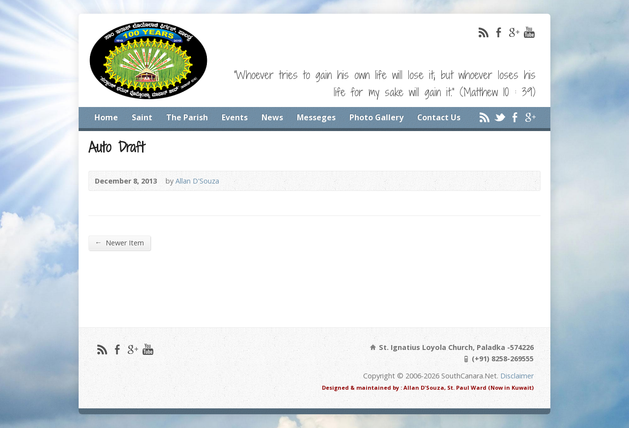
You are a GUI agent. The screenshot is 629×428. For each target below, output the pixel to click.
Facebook (498, 32)
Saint (142, 117)
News (272, 117)
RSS (483, 32)
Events (235, 117)
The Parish (187, 117)
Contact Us (438, 117)
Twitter (499, 117)
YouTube (529, 32)
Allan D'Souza (197, 181)
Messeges (316, 117)
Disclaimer (517, 375)
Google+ (513, 32)
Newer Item (119, 242)
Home (106, 117)
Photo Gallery (376, 117)
